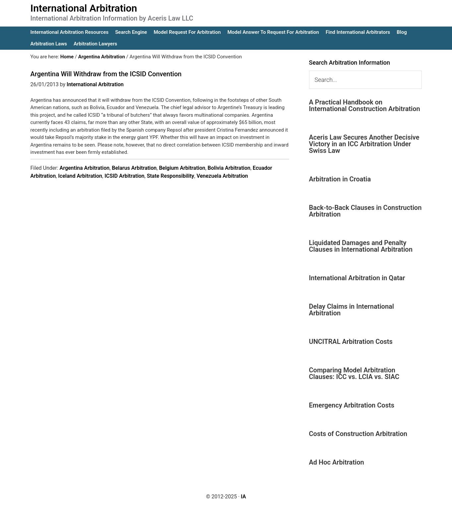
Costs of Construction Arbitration (358, 434)
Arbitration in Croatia (340, 179)
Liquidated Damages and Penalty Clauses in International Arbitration (361, 246)
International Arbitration (84, 8)
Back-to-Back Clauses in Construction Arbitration (365, 211)
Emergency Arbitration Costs (351, 405)
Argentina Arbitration (85, 168)
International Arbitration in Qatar (357, 278)
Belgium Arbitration (182, 168)
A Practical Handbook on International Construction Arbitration (364, 105)
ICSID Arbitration (124, 176)
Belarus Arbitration (134, 168)
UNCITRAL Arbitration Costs (351, 342)
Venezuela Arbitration (222, 176)
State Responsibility (170, 176)
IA (243, 496)
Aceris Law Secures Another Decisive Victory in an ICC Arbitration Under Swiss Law (364, 144)
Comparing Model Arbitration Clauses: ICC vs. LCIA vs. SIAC (354, 373)
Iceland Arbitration (80, 176)
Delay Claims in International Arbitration (351, 309)
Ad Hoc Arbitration (336, 462)
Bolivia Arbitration (229, 168)
